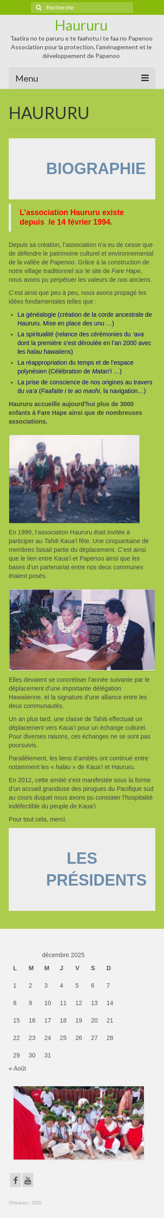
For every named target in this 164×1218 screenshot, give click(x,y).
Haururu (81, 25)
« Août (17, 1068)
